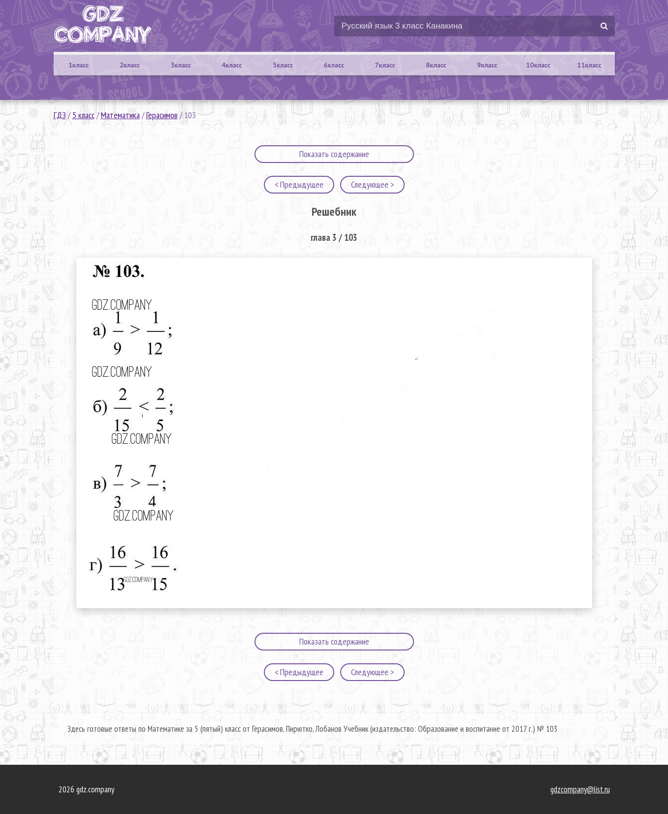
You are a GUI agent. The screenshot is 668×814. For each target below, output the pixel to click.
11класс (589, 65)
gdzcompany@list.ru (580, 789)
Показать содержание (334, 154)
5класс (283, 65)
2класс (130, 65)
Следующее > (372, 184)
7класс (385, 65)
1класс (78, 65)
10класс (538, 65)
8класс (436, 65)
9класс (487, 65)
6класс (334, 65)
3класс (181, 65)
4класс (232, 65)
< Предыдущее (299, 184)
